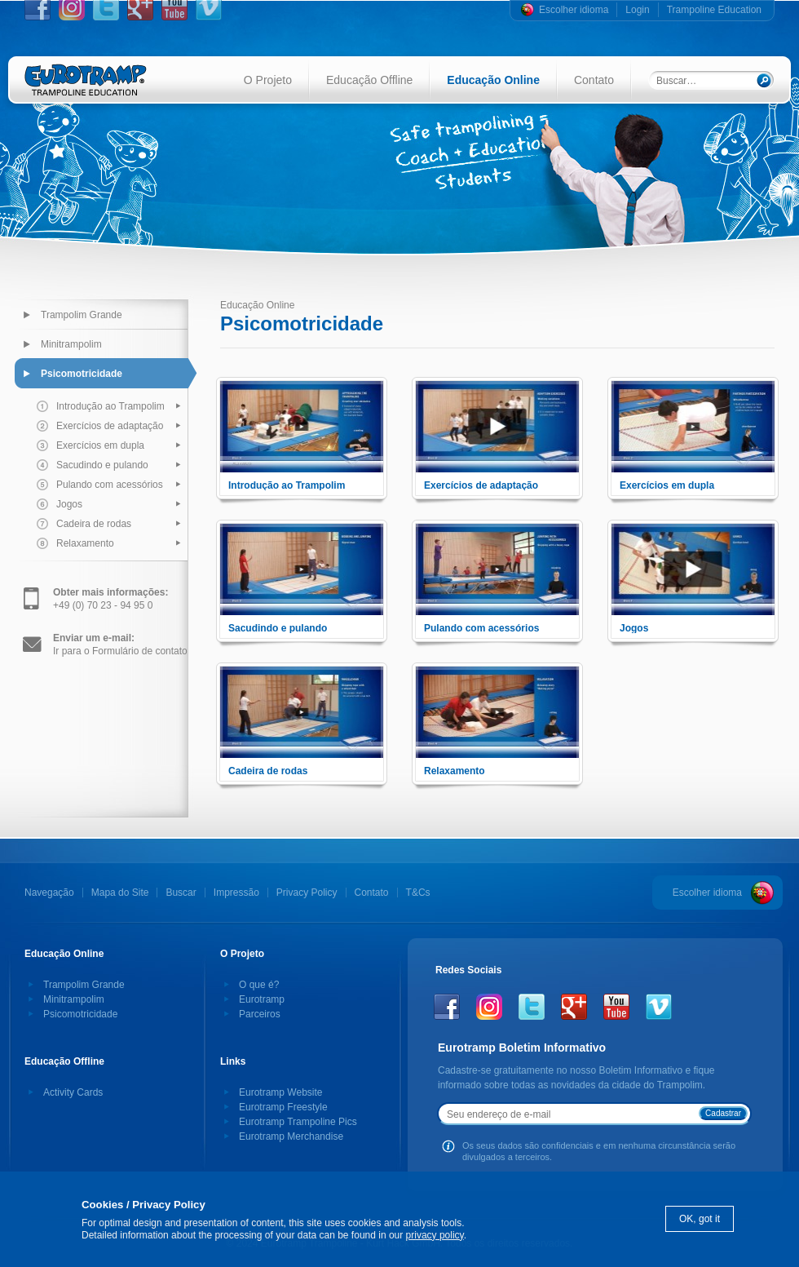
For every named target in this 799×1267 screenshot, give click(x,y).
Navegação (49, 892)
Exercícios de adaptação (109, 426)
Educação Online (493, 79)
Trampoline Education (714, 10)
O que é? (259, 984)
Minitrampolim (71, 344)
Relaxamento (85, 543)
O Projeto (268, 79)
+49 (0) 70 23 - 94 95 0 (110, 599)
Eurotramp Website (281, 1092)
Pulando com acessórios (109, 484)
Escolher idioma (573, 10)
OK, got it (699, 1219)
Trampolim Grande (81, 315)
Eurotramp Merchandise (291, 1136)
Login (637, 10)
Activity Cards (73, 1092)
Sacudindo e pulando (102, 465)
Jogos (69, 504)
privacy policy (435, 1235)
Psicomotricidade (81, 373)
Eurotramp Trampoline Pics (298, 1121)
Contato (594, 79)
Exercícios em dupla (100, 445)
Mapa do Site (120, 892)
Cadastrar (723, 1113)
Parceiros (259, 1014)
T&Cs (418, 892)
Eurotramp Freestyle (283, 1107)
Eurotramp (262, 999)
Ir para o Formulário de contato (120, 644)
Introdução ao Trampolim (110, 406)
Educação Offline (369, 79)
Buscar (181, 892)
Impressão (236, 892)
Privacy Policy (307, 892)
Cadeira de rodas (93, 523)
